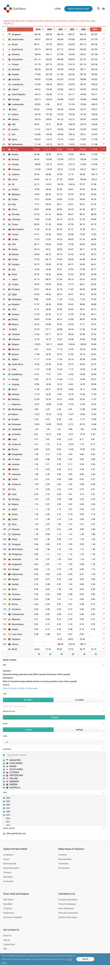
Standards (8, 876)
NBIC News (8, 899)
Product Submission (67, 904)
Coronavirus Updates (12, 917)
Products (7, 872)
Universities (8, 881)
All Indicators (64, 868)
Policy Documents (11, 868)
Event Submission (66, 908)
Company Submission (68, 899)
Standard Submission (67, 917)
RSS (5, 948)
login (57, 9)
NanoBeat (7, 904)
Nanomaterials (9, 863)
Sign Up (6, 940)
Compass (7, 908)
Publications (8, 912)
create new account (78, 8)
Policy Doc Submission (68, 912)
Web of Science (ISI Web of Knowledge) (20, 688)
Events (6, 859)
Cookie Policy (9, 944)
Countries (62, 854)
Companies (8, 854)
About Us (7, 935)
